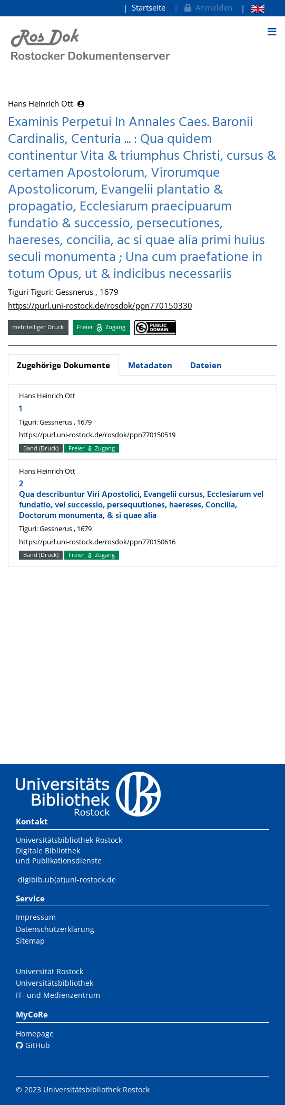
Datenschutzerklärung (55, 929)
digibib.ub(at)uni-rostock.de (67, 880)
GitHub (33, 1045)
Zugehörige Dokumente (63, 365)
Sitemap (30, 941)
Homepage (35, 1034)
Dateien (206, 365)
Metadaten (150, 365)
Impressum (36, 917)
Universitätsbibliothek (54, 983)
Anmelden (207, 7)
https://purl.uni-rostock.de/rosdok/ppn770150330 (100, 305)
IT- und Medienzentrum (58, 995)
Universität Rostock (49, 971)
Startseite (148, 7)
